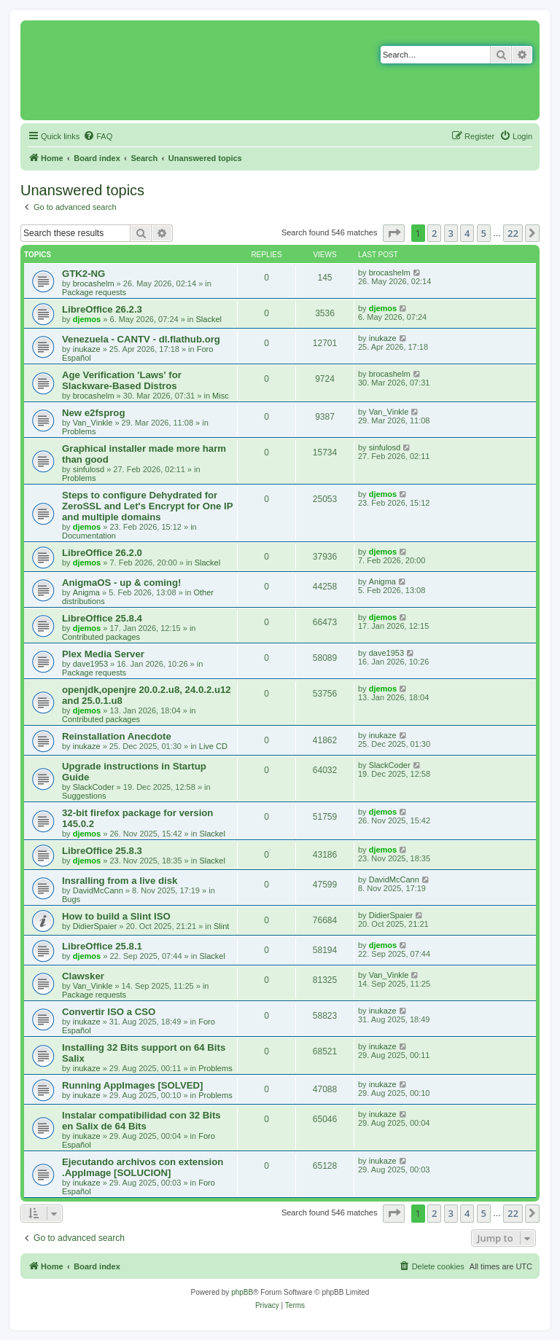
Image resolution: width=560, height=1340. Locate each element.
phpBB (242, 1292)
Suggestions (84, 795)
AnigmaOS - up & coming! (121, 582)
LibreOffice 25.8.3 (102, 850)
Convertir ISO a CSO (108, 1011)
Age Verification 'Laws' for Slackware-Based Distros (122, 380)
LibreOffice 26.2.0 (102, 552)
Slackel (208, 319)
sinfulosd (88, 469)
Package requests (94, 292)
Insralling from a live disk (119, 880)
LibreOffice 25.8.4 (102, 618)
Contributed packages (101, 636)
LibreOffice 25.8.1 (102, 946)
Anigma (86, 592)
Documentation (89, 535)
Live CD (213, 746)
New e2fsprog (93, 412)
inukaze (87, 349)
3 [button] (451, 233)
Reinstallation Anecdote (116, 736)
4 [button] (467, 233)
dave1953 (90, 663)
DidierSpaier (95, 926)
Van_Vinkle (93, 422)
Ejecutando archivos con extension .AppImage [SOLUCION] (142, 1167)
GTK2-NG (83, 273)
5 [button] (483, 233)
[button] (394, 233)
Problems (79, 431)
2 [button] (434, 233)
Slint (221, 926)
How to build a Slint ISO (116, 916)
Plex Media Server (103, 654)
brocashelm (93, 283)
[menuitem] (97, 136)
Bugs (71, 899)
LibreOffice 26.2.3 (102, 309)
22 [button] (513, 233)
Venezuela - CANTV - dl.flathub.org (141, 339)
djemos (87, 319)
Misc (220, 395)
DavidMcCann (98, 890)
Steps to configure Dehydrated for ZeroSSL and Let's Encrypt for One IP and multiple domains (147, 506)
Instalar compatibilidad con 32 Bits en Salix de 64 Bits (141, 1121)
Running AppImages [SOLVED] (132, 1085)
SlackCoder (93, 787)
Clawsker (83, 976)
